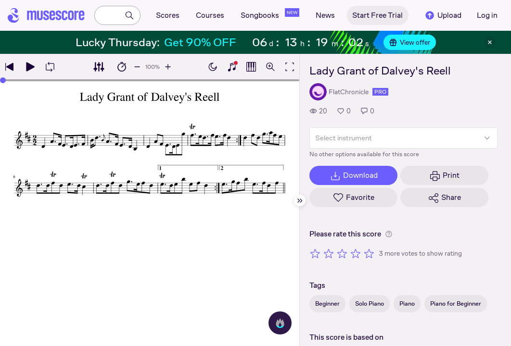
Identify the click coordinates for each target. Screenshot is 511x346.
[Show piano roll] (251, 66)
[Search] (129, 15)
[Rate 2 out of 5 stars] (328, 253)
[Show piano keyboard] (232, 66)
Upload (442, 15)
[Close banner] (490, 42)
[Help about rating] (389, 234)
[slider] (149, 80)
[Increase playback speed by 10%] (168, 67)
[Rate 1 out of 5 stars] (315, 253)
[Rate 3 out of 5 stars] (342, 253)
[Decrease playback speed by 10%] (137, 67)
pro (380, 91)
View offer (409, 42)
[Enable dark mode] (212, 66)
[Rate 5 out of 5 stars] (369, 253)
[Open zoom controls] (270, 66)
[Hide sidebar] (300, 200)
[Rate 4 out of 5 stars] (355, 253)
